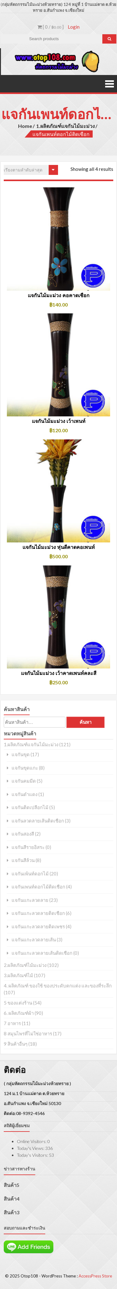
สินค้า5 (11, 1185)
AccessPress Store (95, 1275)
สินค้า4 (11, 1199)
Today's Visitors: (33, 1155)
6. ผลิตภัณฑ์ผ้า (19, 1013)
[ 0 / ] (50, 27)
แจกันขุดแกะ (25, 768)
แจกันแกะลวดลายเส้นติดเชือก (42, 953)
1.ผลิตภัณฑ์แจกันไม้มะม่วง (65, 126)
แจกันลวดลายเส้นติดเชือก (38, 820)
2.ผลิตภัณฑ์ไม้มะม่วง (25, 965)
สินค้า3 (11, 1212)
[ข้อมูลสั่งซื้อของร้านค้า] (31, 170)
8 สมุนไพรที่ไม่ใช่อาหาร (28, 1033)
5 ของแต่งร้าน (18, 1002)
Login (74, 27)
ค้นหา (85, 722)
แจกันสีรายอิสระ (28, 847)
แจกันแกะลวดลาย (30, 900)
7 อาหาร (12, 1023)
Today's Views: (31, 1148)
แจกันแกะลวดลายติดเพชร (38, 926)
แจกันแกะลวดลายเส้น (34, 939)
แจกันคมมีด (24, 781)
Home (25, 126)
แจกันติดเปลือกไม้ (30, 807)
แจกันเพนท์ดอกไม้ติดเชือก (38, 886)
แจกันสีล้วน (23, 860)
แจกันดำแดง (24, 794)
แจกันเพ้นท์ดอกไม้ (30, 873)
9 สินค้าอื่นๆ (15, 1044)
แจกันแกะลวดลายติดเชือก (38, 913)
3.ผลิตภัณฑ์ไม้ (18, 975)
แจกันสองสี (23, 834)
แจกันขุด (21, 754)
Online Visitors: (32, 1141)
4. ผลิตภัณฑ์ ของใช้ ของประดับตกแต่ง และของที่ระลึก (58, 985)
